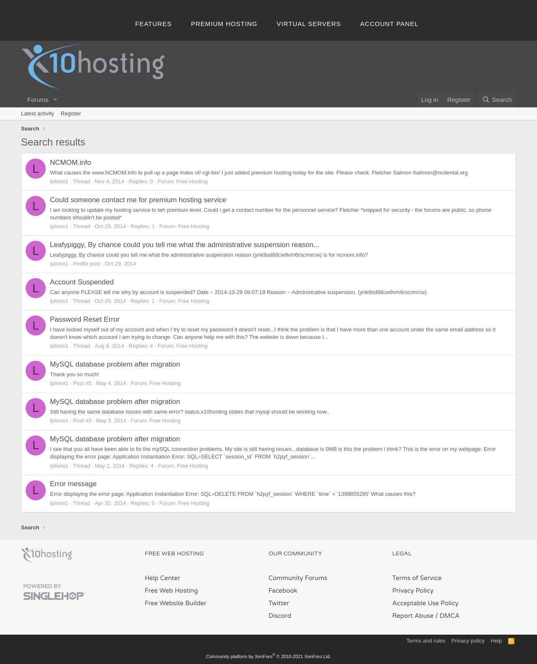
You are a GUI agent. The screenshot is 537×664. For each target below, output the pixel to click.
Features (153, 23)
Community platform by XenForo (268, 656)
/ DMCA (447, 616)
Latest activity (37, 113)
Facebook (282, 590)
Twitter (278, 603)
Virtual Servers (309, 23)
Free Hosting (191, 181)
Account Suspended (82, 282)
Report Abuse (413, 616)
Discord (279, 616)
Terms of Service (417, 578)
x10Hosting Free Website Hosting (46, 555)
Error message (73, 484)
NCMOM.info (70, 163)
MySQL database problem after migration (115, 364)
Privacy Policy (412, 590)
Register (71, 113)
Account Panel (389, 23)
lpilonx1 (59, 181)
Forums (38, 99)
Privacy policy (468, 641)
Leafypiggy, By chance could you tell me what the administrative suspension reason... (184, 245)
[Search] (497, 99)
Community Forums (297, 578)
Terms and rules (426, 641)
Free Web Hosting (171, 590)
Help (496, 641)
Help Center (162, 578)
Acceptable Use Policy (425, 603)
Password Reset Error (85, 319)
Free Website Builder (175, 603)
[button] (55, 99)
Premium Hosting (224, 23)
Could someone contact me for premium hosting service (138, 200)
